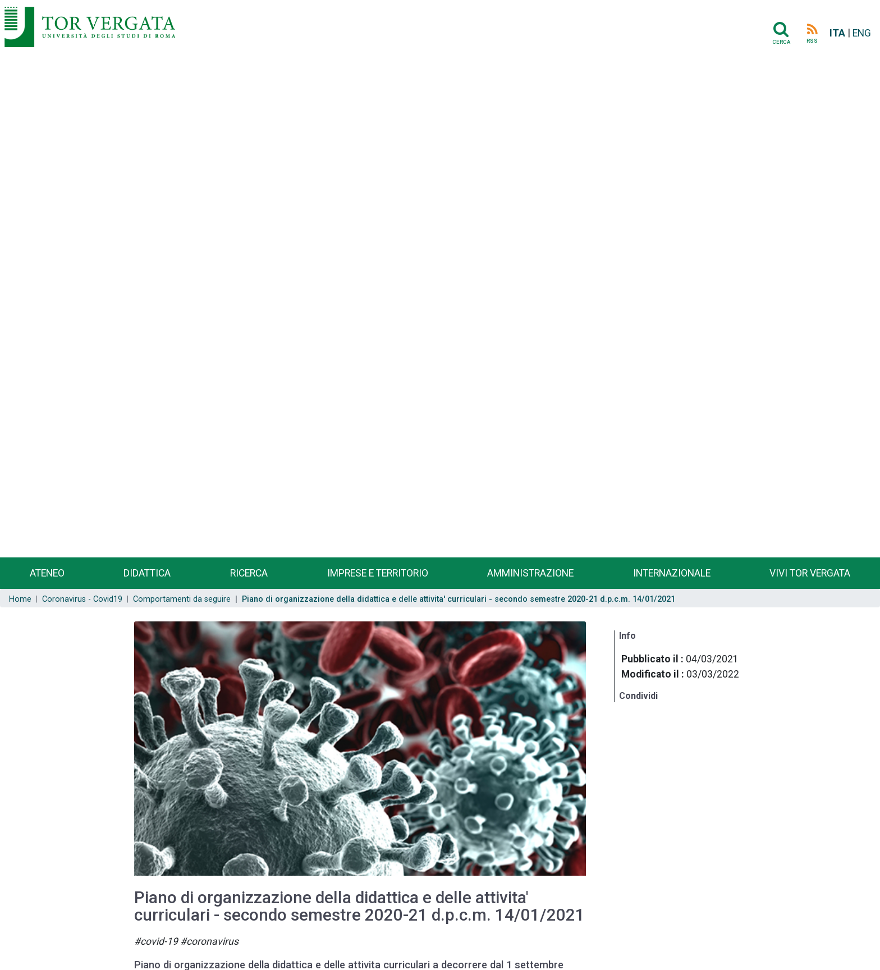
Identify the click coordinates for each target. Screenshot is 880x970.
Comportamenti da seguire (182, 599)
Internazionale (672, 573)
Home (20, 599)
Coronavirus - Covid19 (82, 599)
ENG (861, 33)
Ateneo (47, 573)
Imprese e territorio (377, 573)
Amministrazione (530, 573)
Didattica (147, 573)
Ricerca (249, 573)
